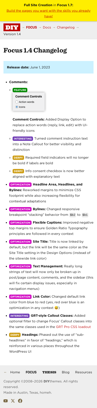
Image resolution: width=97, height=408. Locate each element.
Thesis (49, 372)
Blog (65, 372)
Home (15, 372)
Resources (83, 372)
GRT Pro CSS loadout (73, 327)
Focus (31, 372)
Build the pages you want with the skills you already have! (49, 13)
